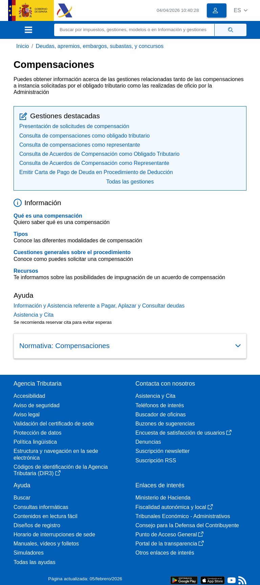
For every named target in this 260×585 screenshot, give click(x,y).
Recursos (26, 271)
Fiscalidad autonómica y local (174, 507)
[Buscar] (134, 30)
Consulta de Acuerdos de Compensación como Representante (94, 163)
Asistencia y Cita (33, 315)
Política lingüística (35, 442)
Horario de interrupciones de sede (54, 534)
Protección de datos (37, 433)
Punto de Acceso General (169, 534)
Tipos (21, 234)
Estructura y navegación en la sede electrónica (56, 454)
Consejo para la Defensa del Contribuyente (187, 525)
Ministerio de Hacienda (163, 498)
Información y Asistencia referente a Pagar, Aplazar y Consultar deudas (99, 306)
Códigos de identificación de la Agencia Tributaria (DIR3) (61, 470)
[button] (240, 10)
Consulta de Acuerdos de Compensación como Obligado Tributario (99, 154)
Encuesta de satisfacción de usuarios (183, 433)
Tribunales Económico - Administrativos (182, 516)
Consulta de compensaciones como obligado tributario (84, 136)
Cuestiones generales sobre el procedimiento (72, 252)
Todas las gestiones (130, 182)
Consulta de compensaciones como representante (79, 145)
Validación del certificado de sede (54, 423)
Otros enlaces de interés (164, 553)
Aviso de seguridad (37, 405)
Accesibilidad (29, 396)
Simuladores (29, 553)
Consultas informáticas (41, 507)
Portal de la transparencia (169, 543)
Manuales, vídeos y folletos (46, 543)
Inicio (22, 46)
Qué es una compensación (48, 216)
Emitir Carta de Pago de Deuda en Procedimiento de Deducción (96, 172)
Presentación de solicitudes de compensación (74, 126)
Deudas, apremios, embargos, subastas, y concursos (100, 46)
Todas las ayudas (35, 562)
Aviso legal (27, 414)
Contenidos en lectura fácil (46, 516)
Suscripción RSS (155, 460)
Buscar (22, 498)
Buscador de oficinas (160, 414)
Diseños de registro (37, 525)
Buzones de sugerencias (165, 423)
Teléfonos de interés (159, 405)
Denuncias (148, 442)
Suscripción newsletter (162, 451)
